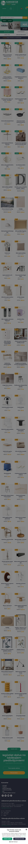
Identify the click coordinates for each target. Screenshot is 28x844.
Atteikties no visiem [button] (19, 838)
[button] (13, 841)
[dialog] (14, 422)
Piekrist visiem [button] (7, 838)
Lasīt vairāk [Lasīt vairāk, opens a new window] (23, 836)
